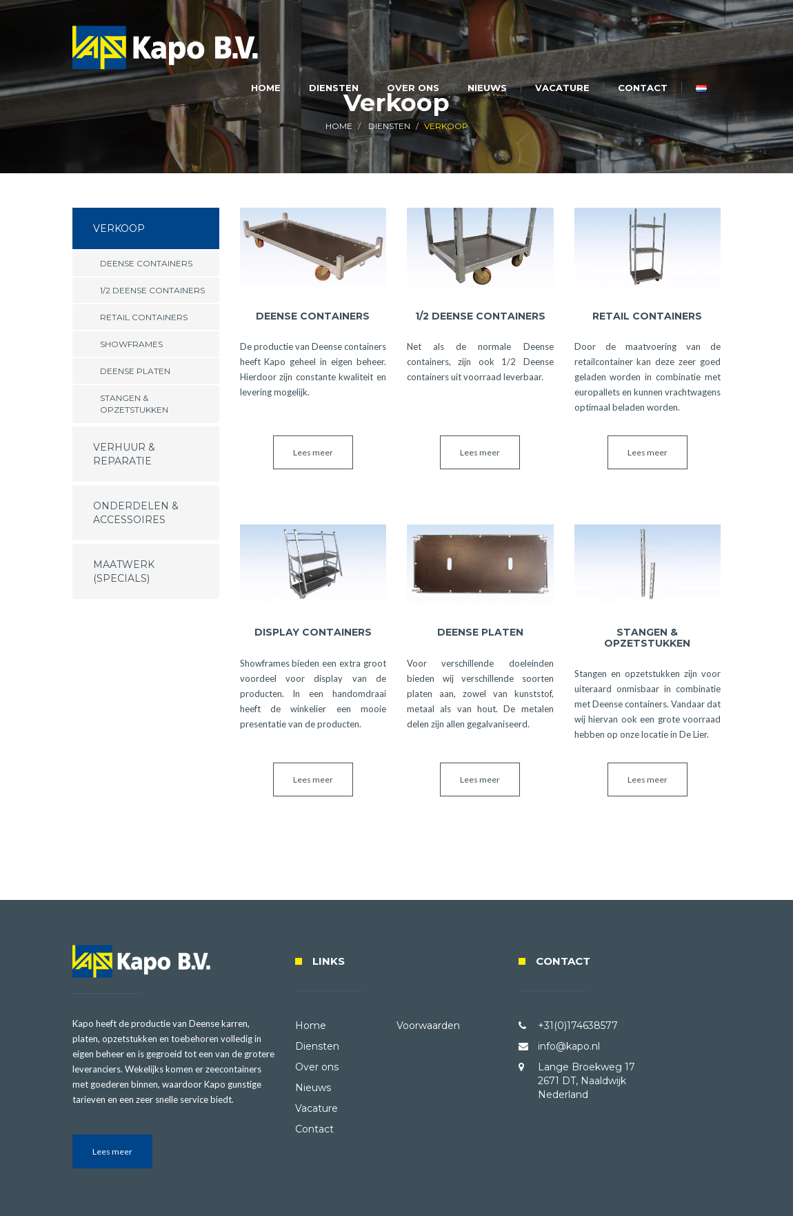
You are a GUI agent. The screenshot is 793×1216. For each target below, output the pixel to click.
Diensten (334, 87)
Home (266, 87)
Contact (642, 87)
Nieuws (487, 87)
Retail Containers (144, 317)
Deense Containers (146, 263)
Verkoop (119, 228)
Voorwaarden (428, 1025)
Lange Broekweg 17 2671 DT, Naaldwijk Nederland (586, 1081)
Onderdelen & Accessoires (136, 513)
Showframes (131, 344)
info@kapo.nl (569, 1046)
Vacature (562, 87)
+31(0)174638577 (578, 1025)
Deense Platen (135, 371)
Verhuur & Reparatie (124, 454)
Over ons (413, 87)
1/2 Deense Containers (152, 290)
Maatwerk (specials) (123, 571)
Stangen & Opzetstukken (134, 404)
